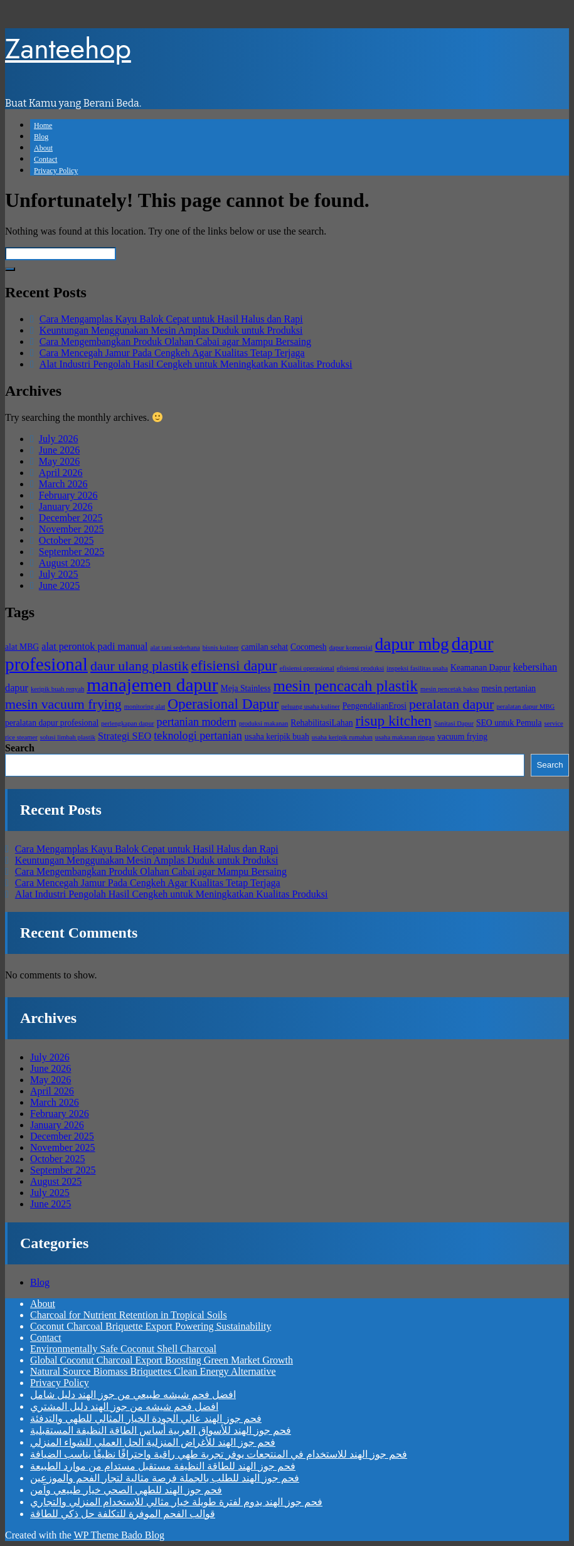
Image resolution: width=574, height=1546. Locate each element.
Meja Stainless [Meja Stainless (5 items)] (246, 688)
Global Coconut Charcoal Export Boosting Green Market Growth (161, 1360)
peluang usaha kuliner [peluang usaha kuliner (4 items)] (310, 706)
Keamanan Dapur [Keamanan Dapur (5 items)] (480, 667)
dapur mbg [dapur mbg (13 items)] (412, 644)
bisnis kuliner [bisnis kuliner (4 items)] (221, 647)
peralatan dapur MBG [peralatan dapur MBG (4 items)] (525, 706)
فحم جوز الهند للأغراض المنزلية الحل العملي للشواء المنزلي (152, 1442)
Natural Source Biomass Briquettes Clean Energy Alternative (153, 1371)
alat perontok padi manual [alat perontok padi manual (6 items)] (94, 646)
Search (20, 748)
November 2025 (71, 529)
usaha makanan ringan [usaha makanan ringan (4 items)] (405, 737)
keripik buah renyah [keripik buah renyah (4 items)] (57, 689)
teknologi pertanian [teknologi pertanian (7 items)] (198, 735)
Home (43, 125)
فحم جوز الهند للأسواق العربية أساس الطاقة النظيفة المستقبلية (160, 1430)
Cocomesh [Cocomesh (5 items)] (308, 647)
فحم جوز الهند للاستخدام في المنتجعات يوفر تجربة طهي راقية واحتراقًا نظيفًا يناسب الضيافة (218, 1454)
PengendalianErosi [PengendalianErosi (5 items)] (375, 706)
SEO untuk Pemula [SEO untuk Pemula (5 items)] (509, 723)
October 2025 (66, 540)
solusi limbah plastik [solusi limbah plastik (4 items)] (67, 737)
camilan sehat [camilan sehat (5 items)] (264, 647)
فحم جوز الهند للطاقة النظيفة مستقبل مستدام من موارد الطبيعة (162, 1466)
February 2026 (68, 495)
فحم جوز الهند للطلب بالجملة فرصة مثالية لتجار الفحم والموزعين (164, 1478)
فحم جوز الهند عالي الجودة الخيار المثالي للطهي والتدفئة (146, 1418)
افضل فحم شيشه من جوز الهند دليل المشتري (124, 1406)
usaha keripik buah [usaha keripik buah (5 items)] (277, 736)
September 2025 (71, 551)
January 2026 (66, 506)
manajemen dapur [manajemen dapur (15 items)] (152, 685)
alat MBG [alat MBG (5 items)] (22, 647)
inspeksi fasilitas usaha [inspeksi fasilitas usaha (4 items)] (417, 668)
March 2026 (63, 484)
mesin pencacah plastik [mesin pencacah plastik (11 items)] (345, 685)
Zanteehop (68, 48)
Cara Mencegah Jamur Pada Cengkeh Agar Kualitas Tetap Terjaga (172, 352)
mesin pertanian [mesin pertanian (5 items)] (508, 688)
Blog (41, 136)
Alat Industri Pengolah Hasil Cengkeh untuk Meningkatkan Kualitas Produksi (196, 364)
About (43, 148)
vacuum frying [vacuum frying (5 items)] (462, 736)
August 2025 (64, 563)
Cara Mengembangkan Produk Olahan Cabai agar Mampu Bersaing (175, 341)
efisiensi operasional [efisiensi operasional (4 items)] (306, 668)
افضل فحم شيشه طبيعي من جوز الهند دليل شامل (133, 1394)
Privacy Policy (56, 170)
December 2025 (71, 517)
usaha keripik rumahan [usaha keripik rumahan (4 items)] (342, 737)
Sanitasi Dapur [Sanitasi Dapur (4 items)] (454, 723)
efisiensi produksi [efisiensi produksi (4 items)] (360, 668)
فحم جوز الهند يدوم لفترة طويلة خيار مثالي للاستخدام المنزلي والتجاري (176, 1501)
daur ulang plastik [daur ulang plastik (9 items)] (139, 666)
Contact (45, 159)
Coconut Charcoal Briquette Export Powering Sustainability (150, 1326)
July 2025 (58, 574)
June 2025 (59, 585)
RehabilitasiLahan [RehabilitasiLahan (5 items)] (321, 723)
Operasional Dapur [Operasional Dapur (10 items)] (223, 704)
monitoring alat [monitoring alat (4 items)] (144, 706)
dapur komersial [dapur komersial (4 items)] (351, 647)
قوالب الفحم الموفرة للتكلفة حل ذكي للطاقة (122, 1513)
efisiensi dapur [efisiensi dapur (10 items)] (234, 665)
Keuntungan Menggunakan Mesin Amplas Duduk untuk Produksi (171, 330)
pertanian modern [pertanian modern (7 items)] (197, 722)
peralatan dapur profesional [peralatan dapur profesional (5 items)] (51, 723)
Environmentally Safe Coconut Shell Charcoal (123, 1348)
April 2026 (61, 472)
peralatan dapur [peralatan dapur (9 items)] (451, 704)
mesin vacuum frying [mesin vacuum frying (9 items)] (63, 704)
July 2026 (58, 438)
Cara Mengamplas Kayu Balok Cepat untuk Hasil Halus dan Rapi (171, 319)
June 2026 (59, 450)
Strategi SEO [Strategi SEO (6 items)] (124, 736)
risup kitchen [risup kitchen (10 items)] (394, 720)
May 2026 (59, 461)
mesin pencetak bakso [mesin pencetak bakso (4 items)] (449, 689)
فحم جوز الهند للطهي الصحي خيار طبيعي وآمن (126, 1490)
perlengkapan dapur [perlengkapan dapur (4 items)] (127, 723)
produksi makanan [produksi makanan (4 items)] (263, 723)
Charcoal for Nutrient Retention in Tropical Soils (128, 1315)
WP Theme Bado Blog (118, 1535)
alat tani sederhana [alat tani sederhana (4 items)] (174, 647)
